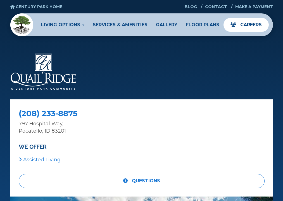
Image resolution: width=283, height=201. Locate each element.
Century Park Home (36, 6)
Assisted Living (40, 160)
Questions (141, 180)
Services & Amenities (120, 24)
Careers (246, 24)
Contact (216, 6)
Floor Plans (202, 24)
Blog (191, 6)
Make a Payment (254, 6)
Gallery (166, 24)
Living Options (62, 24)
